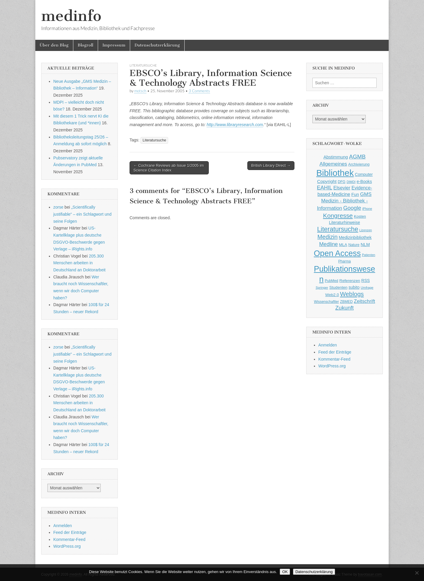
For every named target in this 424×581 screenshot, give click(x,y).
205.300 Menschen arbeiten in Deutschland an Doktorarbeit (79, 263)
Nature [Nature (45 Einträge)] (354, 245)
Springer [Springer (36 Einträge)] (322, 287)
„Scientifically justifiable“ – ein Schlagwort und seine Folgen (82, 214)
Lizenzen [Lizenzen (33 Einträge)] (365, 230)
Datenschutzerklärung (157, 45)
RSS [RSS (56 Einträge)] (365, 280)
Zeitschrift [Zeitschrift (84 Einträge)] (364, 301)
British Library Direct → (271, 165)
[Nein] (417, 573)
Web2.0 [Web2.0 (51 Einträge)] (332, 295)
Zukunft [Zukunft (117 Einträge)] (344, 308)
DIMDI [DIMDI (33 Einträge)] (351, 182)
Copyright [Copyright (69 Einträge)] (327, 181)
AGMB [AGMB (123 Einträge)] (357, 156)
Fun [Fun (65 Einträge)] (355, 194)
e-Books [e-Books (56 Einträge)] (364, 181)
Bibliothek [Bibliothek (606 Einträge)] (335, 173)
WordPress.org (67, 546)
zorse (58, 207)
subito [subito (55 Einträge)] (354, 287)
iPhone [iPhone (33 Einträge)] (367, 208)
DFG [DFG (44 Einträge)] (341, 182)
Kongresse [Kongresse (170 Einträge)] (338, 215)
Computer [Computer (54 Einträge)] (364, 174)
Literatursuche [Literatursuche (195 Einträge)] (337, 229)
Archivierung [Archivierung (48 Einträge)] (359, 164)
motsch (140, 91)
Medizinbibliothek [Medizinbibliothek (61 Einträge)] (355, 237)
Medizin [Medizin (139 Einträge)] (327, 237)
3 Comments (199, 91)
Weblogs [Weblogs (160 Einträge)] (352, 293)
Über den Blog (54, 45)
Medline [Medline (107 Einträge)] (328, 244)
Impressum (113, 45)
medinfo (71, 16)
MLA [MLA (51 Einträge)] (343, 244)
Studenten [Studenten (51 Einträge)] (338, 287)
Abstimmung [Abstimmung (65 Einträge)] (335, 156)
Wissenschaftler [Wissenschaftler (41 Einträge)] (326, 302)
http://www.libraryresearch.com (235, 124)
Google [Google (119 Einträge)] (352, 208)
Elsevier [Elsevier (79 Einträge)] (341, 187)
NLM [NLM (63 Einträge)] (365, 244)
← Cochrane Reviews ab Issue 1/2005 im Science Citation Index (168, 167)
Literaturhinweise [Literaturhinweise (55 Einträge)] (344, 222)
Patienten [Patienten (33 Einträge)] (368, 255)
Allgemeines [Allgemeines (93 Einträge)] (333, 164)
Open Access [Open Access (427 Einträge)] (337, 253)
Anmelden (62, 525)
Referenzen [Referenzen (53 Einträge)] (349, 280)
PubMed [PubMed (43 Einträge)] (331, 281)
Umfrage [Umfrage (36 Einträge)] (367, 287)
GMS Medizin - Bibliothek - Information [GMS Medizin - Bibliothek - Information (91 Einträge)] (344, 201)
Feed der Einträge (69, 532)
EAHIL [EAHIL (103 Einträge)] (324, 188)
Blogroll (85, 45)
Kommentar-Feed (69, 539)
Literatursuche (143, 65)
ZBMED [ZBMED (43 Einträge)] (346, 302)
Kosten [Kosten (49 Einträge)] (360, 216)
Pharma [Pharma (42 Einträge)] (344, 261)
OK (285, 572)
